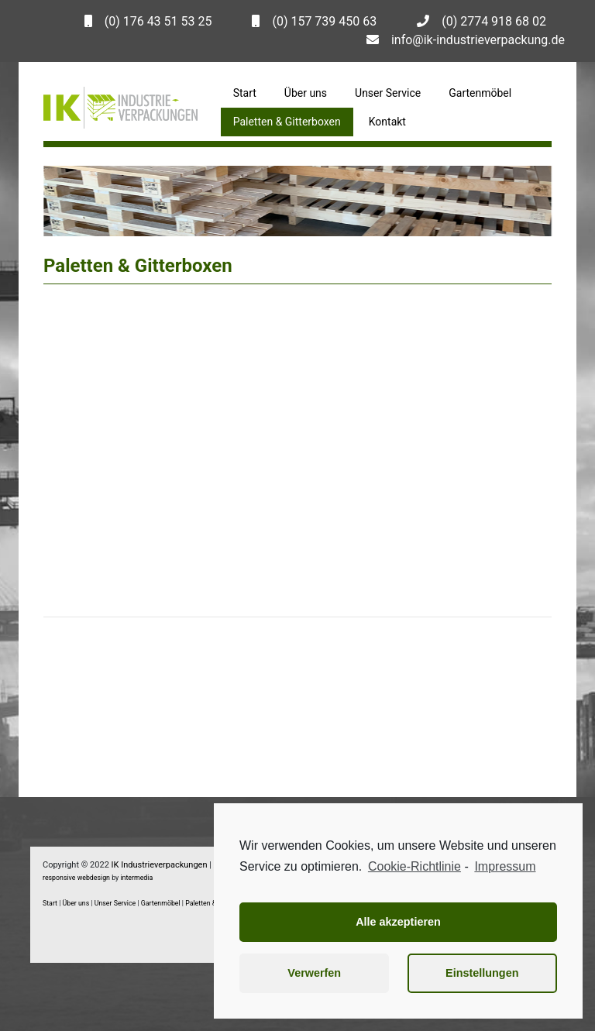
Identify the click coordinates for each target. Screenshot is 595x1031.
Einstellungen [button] (481, 973)
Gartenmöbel (480, 93)
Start (244, 93)
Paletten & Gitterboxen (287, 121)
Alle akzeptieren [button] (398, 922)
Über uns (305, 93)
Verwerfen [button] (314, 973)
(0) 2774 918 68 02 (494, 21)
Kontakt (387, 121)
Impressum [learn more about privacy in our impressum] (504, 866)
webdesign (93, 878)
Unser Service (388, 93)
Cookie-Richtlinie (414, 866)
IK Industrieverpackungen (160, 865)
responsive (59, 878)
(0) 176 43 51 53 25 (158, 21)
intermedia (136, 878)
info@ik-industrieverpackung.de (478, 40)
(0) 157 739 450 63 (324, 21)
